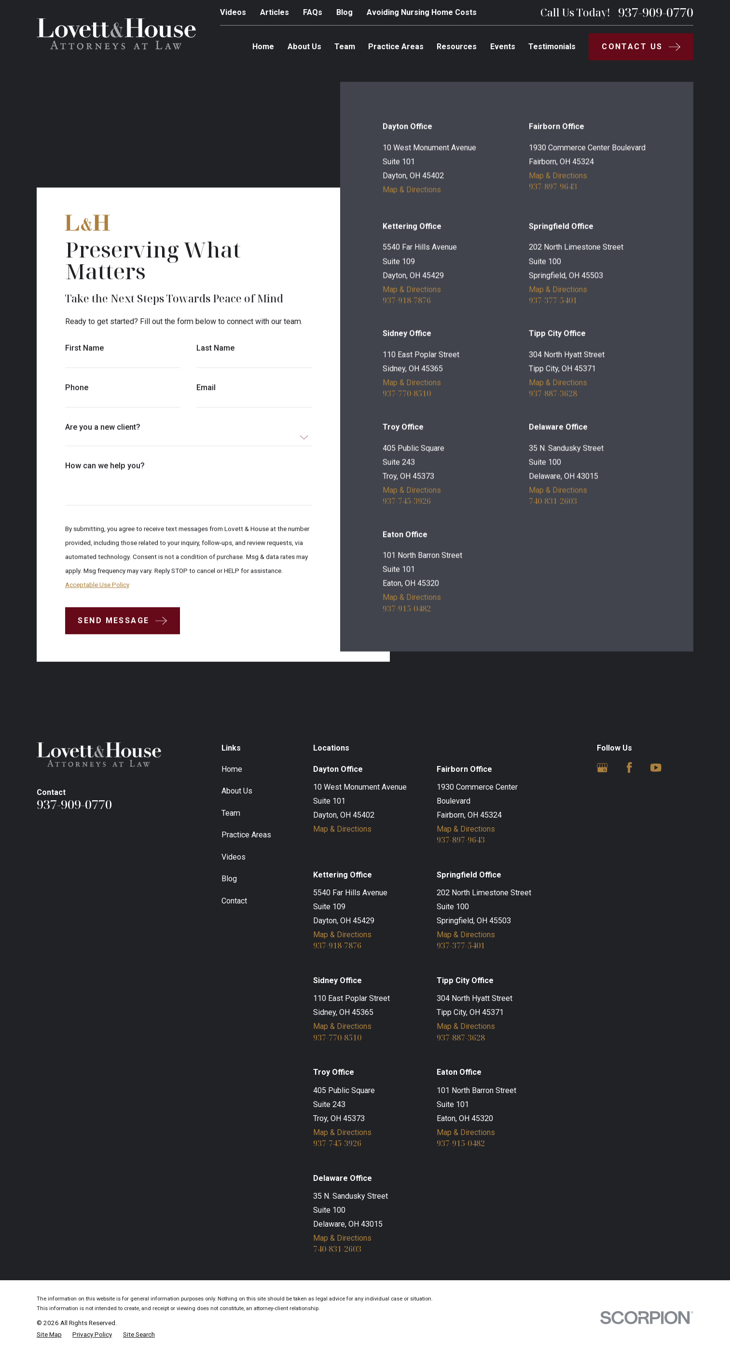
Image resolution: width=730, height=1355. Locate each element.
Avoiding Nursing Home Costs (422, 12)
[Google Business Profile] (602, 767)
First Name (84, 348)
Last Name (215, 348)
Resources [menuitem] (457, 46)
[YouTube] (655, 767)
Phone (76, 388)
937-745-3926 (407, 501)
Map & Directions (412, 189)
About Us (236, 790)
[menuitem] (49, 1335)
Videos (233, 12)
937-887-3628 (553, 393)
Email (206, 388)
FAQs (312, 12)
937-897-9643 (553, 186)
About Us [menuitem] (304, 46)
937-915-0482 (407, 608)
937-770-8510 (407, 393)
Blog (344, 12)
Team (230, 813)
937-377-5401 (553, 300)
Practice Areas (246, 834)
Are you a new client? (102, 427)
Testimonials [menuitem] (552, 46)
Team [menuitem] (344, 46)
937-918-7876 (407, 300)
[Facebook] (629, 767)
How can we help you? (104, 466)
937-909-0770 (655, 12)
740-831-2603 (553, 501)
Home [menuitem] (263, 46)
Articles (274, 12)
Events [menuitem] (502, 46)
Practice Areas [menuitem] (396, 46)
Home (231, 769)
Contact (234, 900)
